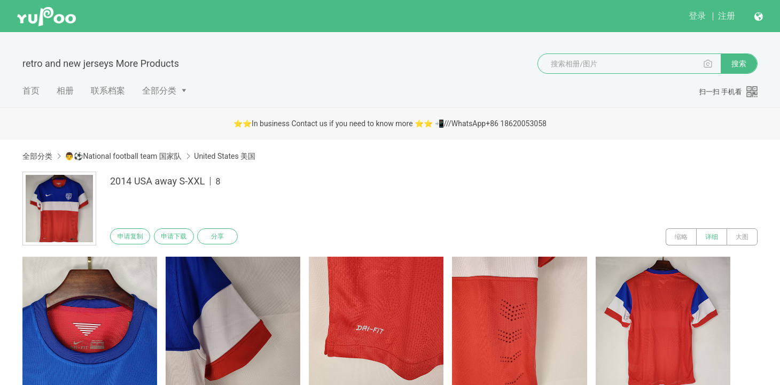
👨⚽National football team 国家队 (123, 156)
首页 (31, 91)
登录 (697, 16)
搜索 (738, 63)
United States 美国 (224, 156)
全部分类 (159, 91)
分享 (228, 237)
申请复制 (132, 237)
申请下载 (180, 237)
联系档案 (108, 91)
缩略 (681, 237)
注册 (726, 16)
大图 (742, 237)
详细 (711, 237)
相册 (65, 91)
